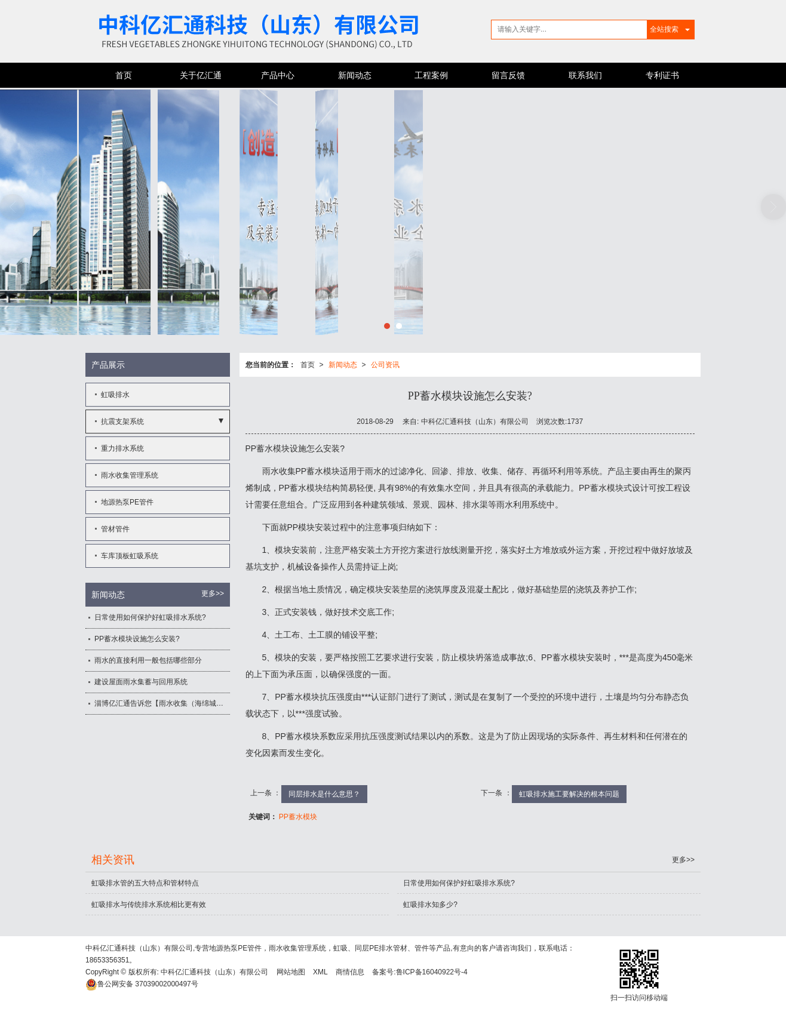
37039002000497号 (141, 984)
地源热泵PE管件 (127, 502)
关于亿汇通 (201, 75)
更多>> (212, 593)
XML (320, 972)
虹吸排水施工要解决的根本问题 (569, 794)
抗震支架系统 (122, 421)
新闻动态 (354, 75)
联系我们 (585, 75)
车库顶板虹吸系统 (129, 556)
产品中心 (277, 75)
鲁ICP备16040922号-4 (432, 972)
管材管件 (115, 529)
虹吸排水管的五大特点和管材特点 (145, 883)
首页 (123, 75)
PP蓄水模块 (298, 817)
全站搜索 (664, 29)
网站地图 (291, 972)
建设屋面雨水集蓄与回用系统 (141, 682)
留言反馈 (508, 75)
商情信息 (350, 972)
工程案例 (431, 75)
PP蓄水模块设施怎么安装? (137, 639)
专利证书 (662, 75)
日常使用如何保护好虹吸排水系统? (150, 617)
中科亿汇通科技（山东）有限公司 (214, 972)
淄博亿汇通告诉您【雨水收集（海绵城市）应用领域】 (162, 703)
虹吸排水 (115, 394)
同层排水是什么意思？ (324, 794)
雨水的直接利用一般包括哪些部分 (148, 660)
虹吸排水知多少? (430, 904)
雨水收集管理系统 (129, 475)
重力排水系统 (122, 448)
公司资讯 (385, 365)
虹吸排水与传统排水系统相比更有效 (148, 904)
